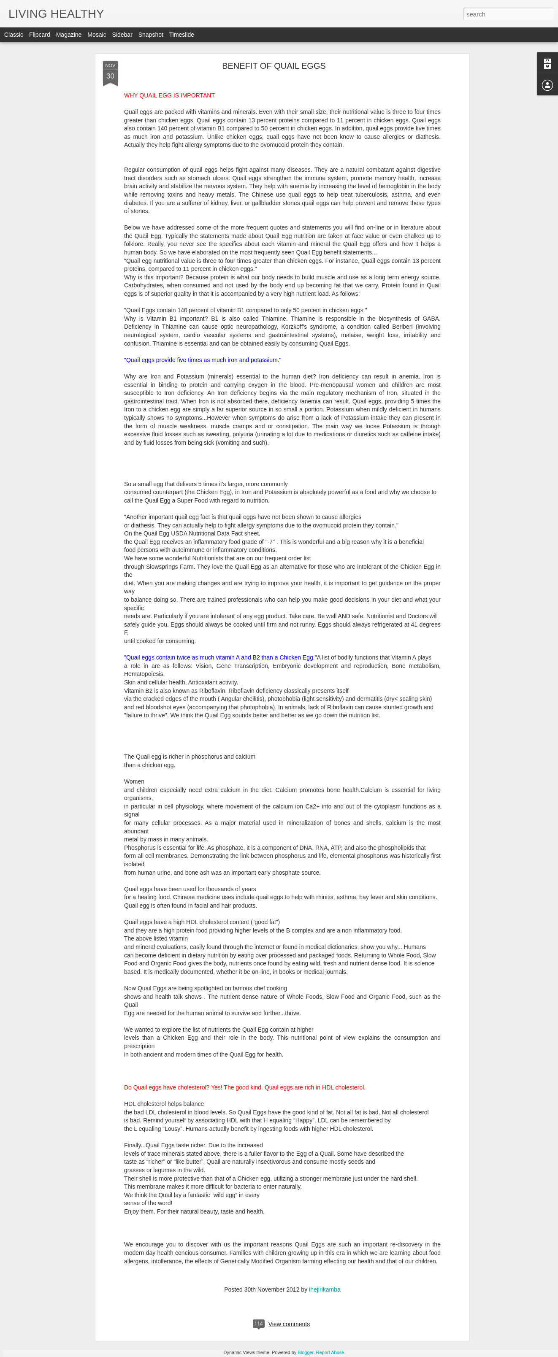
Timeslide (181, 34)
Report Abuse (330, 1352)
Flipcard (39, 34)
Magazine (69, 34)
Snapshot (150, 34)
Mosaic (96, 34)
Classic (13, 34)
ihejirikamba (321, 1289)
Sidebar (122, 34)
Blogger (305, 1352)
